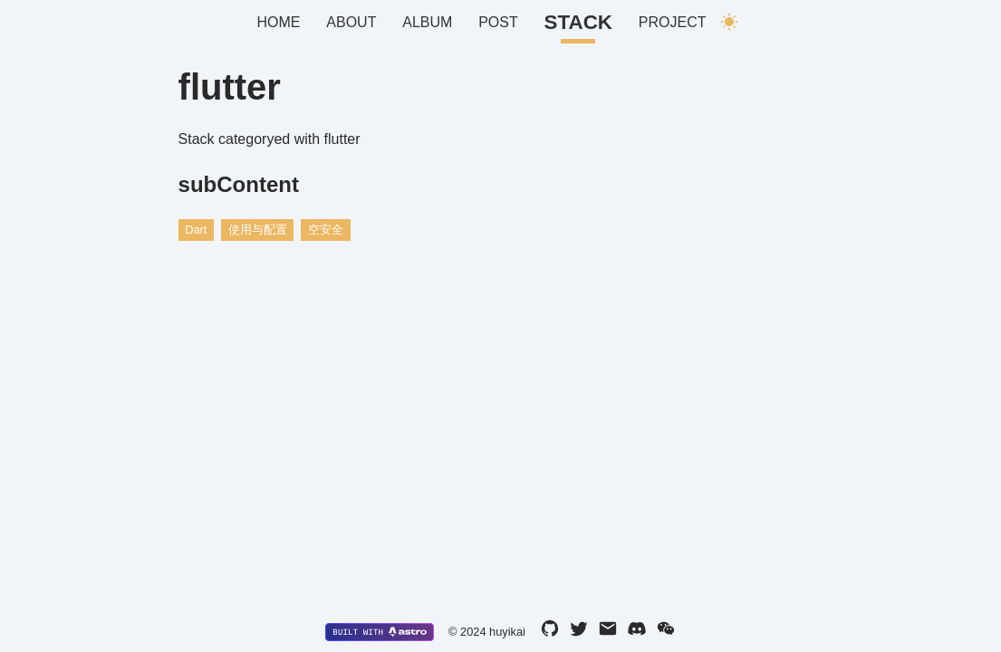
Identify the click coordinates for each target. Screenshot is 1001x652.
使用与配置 (257, 229)
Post (498, 22)
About (351, 22)
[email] (608, 631)
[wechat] (666, 631)
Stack (578, 22)
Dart (196, 229)
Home (279, 22)
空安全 (325, 229)
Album (427, 22)
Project (673, 22)
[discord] (637, 631)
